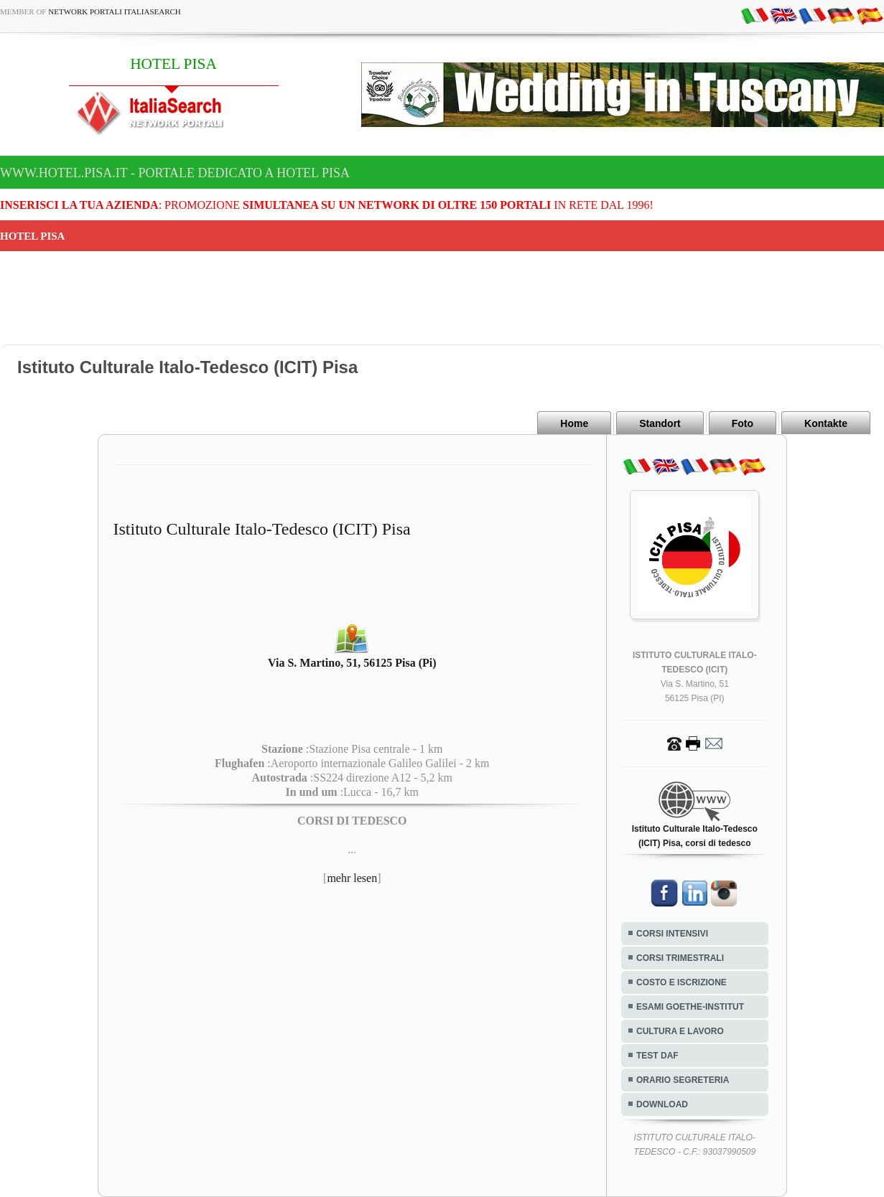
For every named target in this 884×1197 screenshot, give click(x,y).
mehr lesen (352, 878)
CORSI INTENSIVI (672, 934)
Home (574, 423)
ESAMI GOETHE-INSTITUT (690, 1007)
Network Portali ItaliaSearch (114, 11)
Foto (742, 423)
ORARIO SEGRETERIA (682, 1080)
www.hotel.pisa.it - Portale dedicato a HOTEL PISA (175, 173)
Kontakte (825, 423)
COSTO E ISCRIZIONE (681, 982)
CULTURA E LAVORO (680, 1031)
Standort (660, 423)
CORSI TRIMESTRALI (680, 958)
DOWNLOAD (662, 1104)
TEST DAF (657, 1056)
